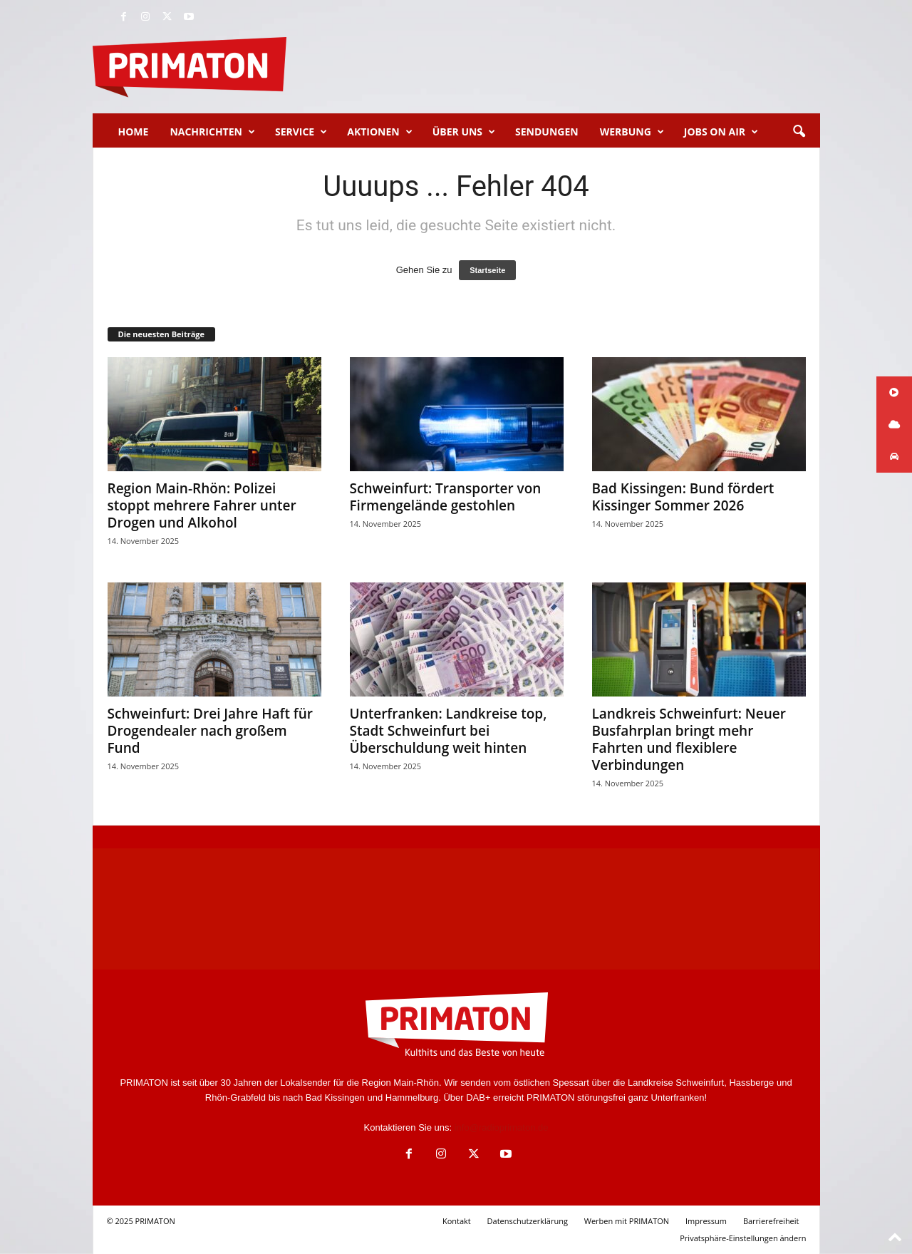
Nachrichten (212, 132)
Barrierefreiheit (771, 1221)
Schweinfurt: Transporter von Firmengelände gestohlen (446, 497)
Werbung (632, 132)
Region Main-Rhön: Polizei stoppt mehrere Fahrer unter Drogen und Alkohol (202, 505)
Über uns (463, 132)
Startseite (487, 270)
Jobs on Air (721, 132)
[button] (798, 132)
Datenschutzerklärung (527, 1221)
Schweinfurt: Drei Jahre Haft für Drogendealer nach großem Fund (211, 730)
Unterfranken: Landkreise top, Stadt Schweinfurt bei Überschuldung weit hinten (448, 730)
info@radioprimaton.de (502, 1127)
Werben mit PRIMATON (626, 1221)
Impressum (706, 1221)
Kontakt (456, 1221)
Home (133, 131)
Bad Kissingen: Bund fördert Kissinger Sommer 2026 (683, 497)
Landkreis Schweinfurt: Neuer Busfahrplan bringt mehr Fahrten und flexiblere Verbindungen (689, 739)
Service (301, 132)
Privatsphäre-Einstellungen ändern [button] (743, 1238)
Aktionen (379, 132)
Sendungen (547, 131)
